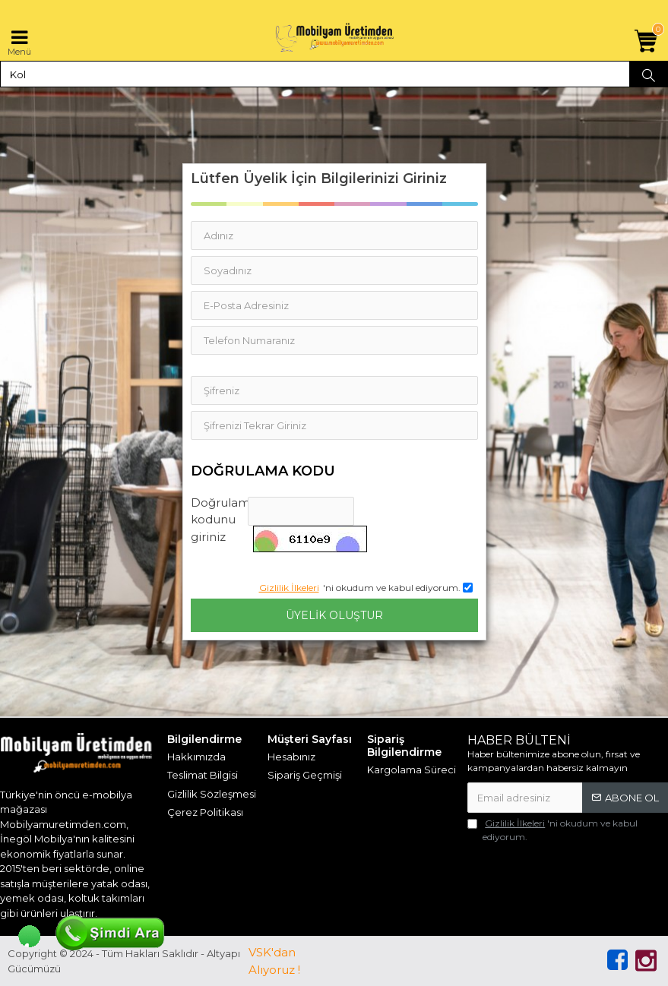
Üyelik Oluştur (334, 615)
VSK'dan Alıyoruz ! (274, 961)
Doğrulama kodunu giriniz (220, 519)
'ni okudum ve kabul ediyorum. (552, 829)
